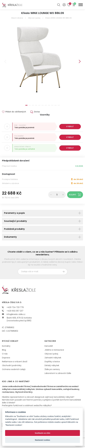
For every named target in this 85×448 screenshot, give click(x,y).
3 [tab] (33, 105)
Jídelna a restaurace (54, 350)
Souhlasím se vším (42, 433)
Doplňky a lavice (52, 361)
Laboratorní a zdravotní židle (58, 373)
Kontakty (6, 346)
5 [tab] (39, 105)
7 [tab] (46, 105)
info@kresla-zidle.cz (13, 314)
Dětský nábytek (52, 365)
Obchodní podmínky (11, 365)
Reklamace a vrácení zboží (14, 361)
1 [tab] (26, 105)
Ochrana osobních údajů (13, 369)
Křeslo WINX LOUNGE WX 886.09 (58, 18)
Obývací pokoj (34, 18)
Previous (5, 61)
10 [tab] (55, 105)
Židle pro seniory (52, 369)
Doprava (6, 357)
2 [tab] (30, 105)
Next (79, 61)
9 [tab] (52, 105)
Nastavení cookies (42, 440)
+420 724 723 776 (13, 307)
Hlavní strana (17, 18)
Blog (4, 350)
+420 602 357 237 (12, 310)
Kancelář (49, 346)
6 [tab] (42, 105)
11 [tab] (59, 105)
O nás (5, 353)
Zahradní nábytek (53, 357)
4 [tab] (36, 105)
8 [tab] (49, 105)
